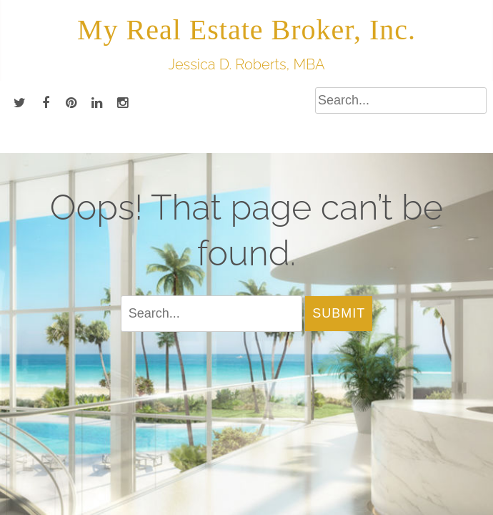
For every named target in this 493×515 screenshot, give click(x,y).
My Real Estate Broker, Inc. (246, 30)
